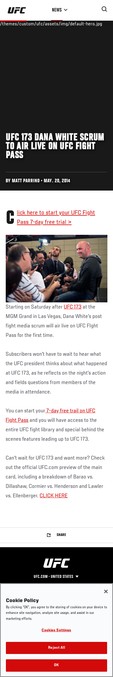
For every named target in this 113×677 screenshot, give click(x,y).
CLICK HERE (54, 496)
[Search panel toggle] (104, 9)
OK (56, 665)
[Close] (105, 591)
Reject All (56, 648)
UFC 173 (72, 307)
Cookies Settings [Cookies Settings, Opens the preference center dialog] (56, 630)
